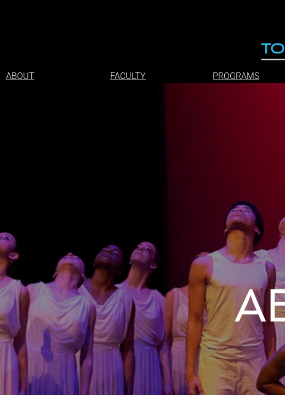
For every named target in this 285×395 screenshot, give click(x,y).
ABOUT (20, 76)
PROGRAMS (236, 76)
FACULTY (128, 76)
